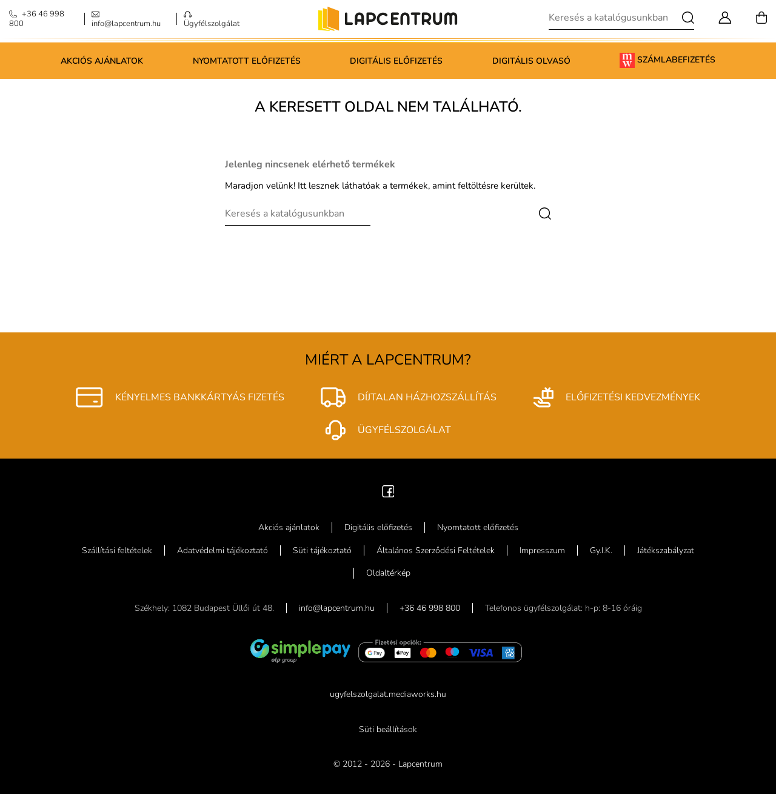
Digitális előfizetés (396, 61)
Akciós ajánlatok (102, 61)
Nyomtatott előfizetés (247, 61)
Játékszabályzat (665, 550)
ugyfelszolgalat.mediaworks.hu (388, 694)
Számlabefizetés (667, 60)
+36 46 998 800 (430, 608)
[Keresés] (621, 17)
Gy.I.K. (601, 550)
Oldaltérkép (388, 573)
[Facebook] (388, 490)
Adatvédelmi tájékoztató (222, 550)
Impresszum (542, 550)
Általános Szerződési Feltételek (435, 550)
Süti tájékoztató (322, 550)
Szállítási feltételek (117, 550)
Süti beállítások (388, 729)
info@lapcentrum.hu (337, 608)
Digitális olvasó (531, 61)
